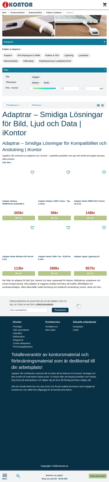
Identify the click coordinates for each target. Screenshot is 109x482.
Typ (7, 76)
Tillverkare (11, 82)
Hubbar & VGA (52, 55)
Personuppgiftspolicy (22, 346)
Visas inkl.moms (97, 476)
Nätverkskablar (11, 61)
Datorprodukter (35, 13)
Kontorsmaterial (18, 13)
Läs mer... (7, 162)
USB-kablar (28, 61)
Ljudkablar (84, 55)
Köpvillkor (17, 333)
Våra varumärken (21, 330)
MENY (4, 476)
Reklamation (19, 336)
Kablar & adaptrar (54, 13)
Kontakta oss (51, 326)
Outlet (76, 330)
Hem (4, 13)
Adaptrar (70, 13)
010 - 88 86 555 (60, 479)
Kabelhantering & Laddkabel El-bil (55, 61)
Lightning (68, 55)
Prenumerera (60, 310)
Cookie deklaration (21, 343)
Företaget (17, 326)
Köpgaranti (18, 340)
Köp (18, 218)
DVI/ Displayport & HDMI (29, 55)
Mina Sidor (50, 330)
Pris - (12, 88)
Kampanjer (78, 326)
